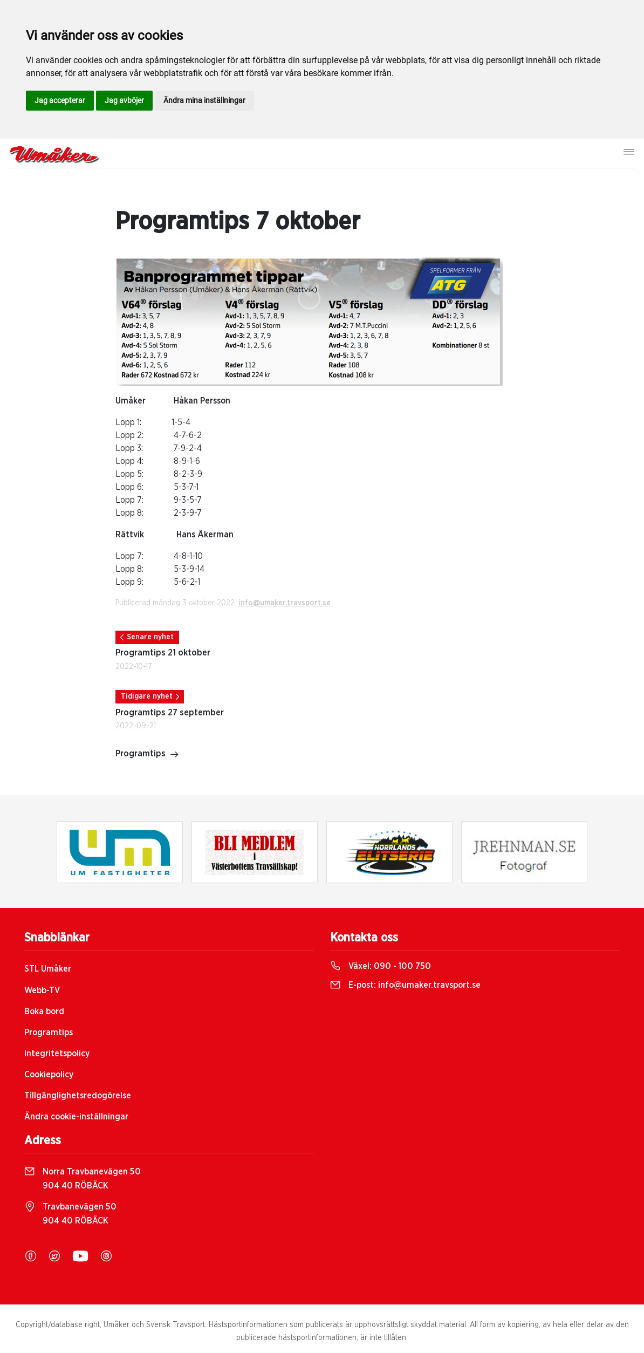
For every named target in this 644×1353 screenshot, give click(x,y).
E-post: (405, 985)
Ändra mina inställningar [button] (204, 100)
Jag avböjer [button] (124, 100)
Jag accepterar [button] (60, 100)
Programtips (147, 754)
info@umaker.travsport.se (284, 603)
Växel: (380, 966)
